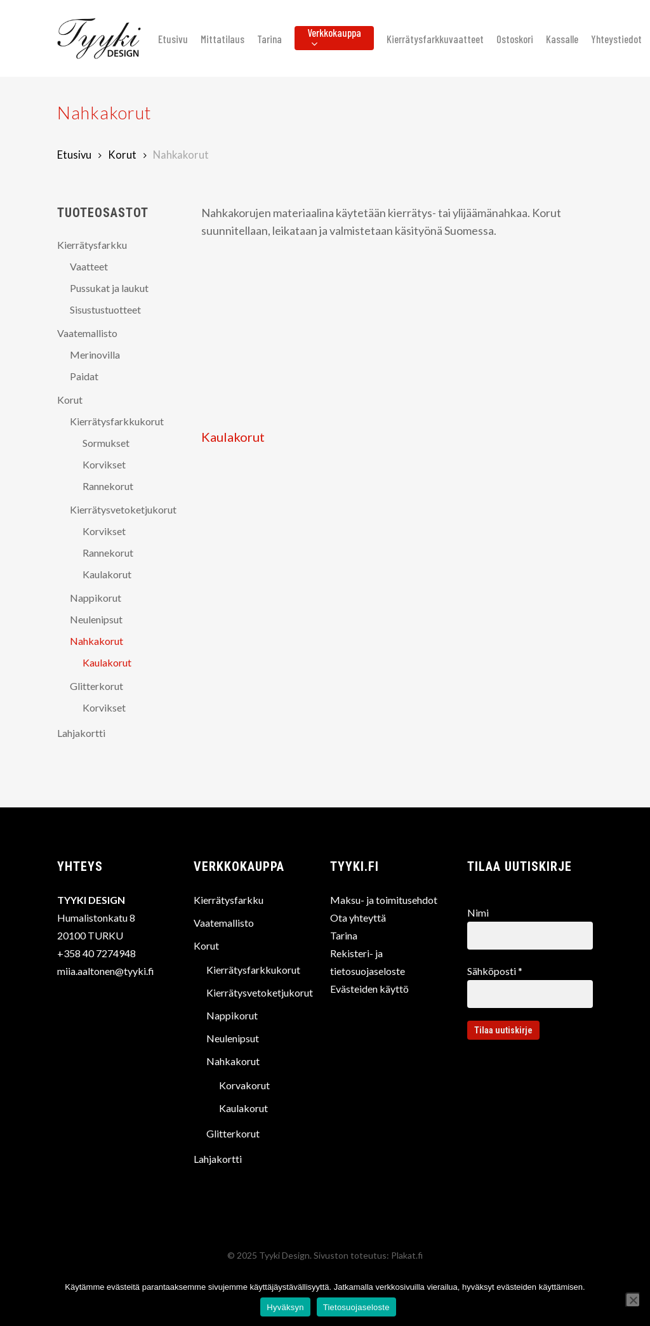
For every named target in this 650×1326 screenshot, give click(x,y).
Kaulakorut (107, 574)
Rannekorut (108, 486)
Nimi (530, 928)
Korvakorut (244, 1085)
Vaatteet (89, 266)
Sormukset (106, 443)
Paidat (84, 376)
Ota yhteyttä (358, 918)
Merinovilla (95, 354)
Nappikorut (95, 598)
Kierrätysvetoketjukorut (119, 509)
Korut (122, 155)
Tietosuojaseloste (356, 1307)
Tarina (343, 935)
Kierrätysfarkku (92, 245)
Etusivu (74, 155)
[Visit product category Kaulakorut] (265, 354)
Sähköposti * (530, 986)
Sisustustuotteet (105, 309)
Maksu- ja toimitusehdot (383, 900)
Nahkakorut (96, 641)
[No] (632, 1300)
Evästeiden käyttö (369, 989)
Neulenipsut (96, 619)
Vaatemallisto (87, 333)
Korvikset (104, 464)
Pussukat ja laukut (109, 288)
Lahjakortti (81, 733)
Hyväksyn (285, 1307)
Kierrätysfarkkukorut (117, 421)
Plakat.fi (407, 1255)
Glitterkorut (96, 686)
